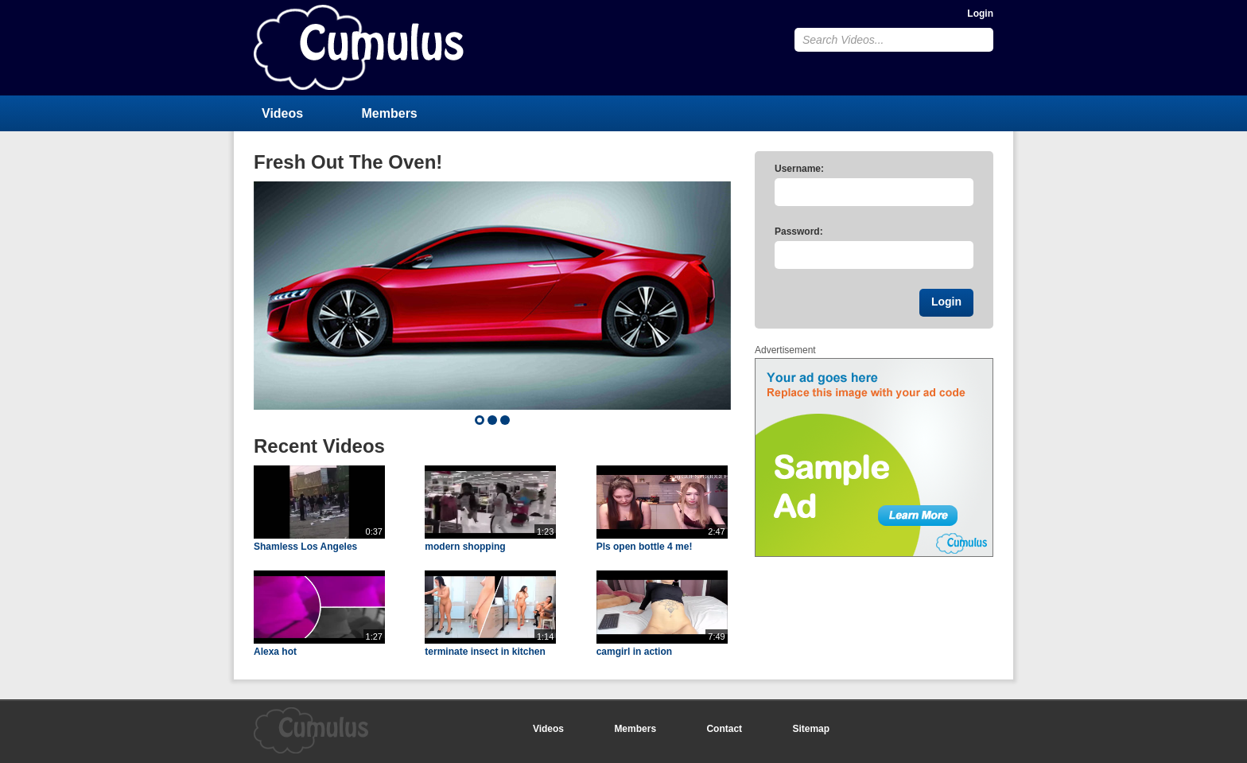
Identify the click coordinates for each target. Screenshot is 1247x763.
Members (390, 113)
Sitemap (810, 728)
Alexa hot (275, 651)
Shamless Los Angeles (305, 546)
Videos (282, 113)
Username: (799, 168)
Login (980, 13)
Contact (724, 728)
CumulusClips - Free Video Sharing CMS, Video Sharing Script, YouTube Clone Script (359, 47)
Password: (799, 231)
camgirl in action (634, 651)
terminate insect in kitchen (485, 651)
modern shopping (465, 546)
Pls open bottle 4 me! (644, 546)
